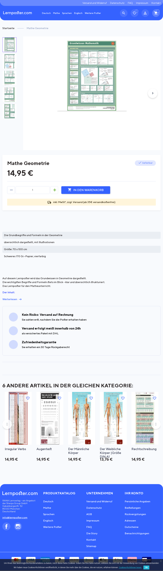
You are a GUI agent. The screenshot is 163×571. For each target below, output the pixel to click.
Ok (146, 567)
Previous (7, 424)
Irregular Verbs (15, 449)
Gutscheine (131, 527)
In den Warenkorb (86, 190)
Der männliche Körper (79, 451)
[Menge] (33, 190)
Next (152, 93)
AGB (89, 514)
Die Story (91, 533)
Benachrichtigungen (137, 533)
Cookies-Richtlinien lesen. (130, 567)
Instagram (18, 527)
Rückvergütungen (135, 514)
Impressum (142, 2)
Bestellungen (133, 508)
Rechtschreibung (144, 449)
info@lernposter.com (14, 518)
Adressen (130, 521)
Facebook (6, 527)
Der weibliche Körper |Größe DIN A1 (110, 451)
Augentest (44, 449)
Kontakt (156, 2)
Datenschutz (117, 2)
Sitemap (91, 546)
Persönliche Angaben (137, 501)
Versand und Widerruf (94, 2)
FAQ (130, 2)
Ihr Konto (134, 493)
